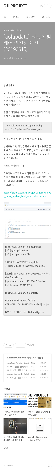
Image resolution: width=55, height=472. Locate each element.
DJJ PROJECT (15, 6)
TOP (49, 466)
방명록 (16, 17)
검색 (42, 6)
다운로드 (30, 17)
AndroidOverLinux (16, 357)
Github (46, 17)
